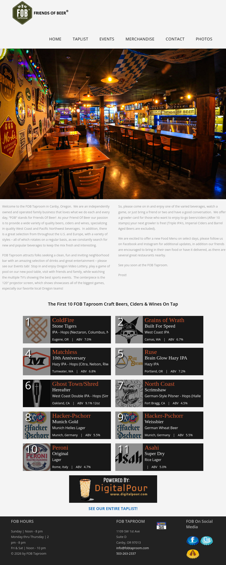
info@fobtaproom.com (132, 548)
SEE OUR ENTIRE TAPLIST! (113, 508)
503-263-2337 (126, 553)
